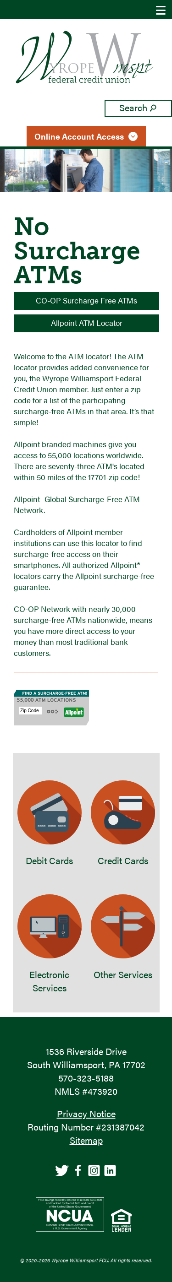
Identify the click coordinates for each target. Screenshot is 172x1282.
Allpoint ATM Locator (86, 322)
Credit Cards (123, 823)
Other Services (123, 937)
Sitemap (86, 1140)
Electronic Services (49, 944)
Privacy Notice (86, 1113)
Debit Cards (49, 823)
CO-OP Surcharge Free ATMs (86, 300)
